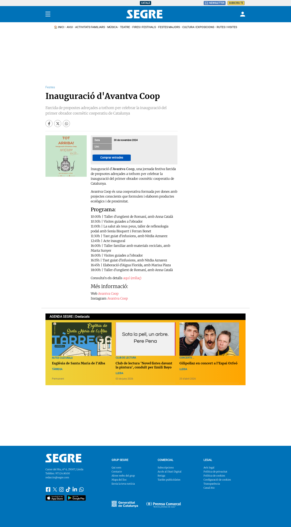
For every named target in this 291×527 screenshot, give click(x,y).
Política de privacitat (215, 471)
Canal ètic (209, 487)
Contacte (117, 471)
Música (112, 27)
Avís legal (208, 467)
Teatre (125, 27)
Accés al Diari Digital (169, 471)
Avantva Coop (108, 293)
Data (97, 140)
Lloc (97, 146)
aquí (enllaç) (132, 278)
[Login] (242, 14)
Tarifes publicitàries (169, 479)
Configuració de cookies (217, 479)
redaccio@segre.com (57, 477)
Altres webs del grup (123, 475)
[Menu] (47, 14)
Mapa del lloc (119, 479)
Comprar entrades (111, 157)
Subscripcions (166, 467)
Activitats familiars (90, 27)
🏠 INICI (59, 27)
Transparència (211, 483)
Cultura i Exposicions (198, 27)
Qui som (116, 467)
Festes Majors (169, 27)
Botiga (161, 475)
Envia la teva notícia (123, 483)
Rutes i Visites (227, 27)
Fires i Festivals (144, 27)
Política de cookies (214, 475)
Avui (70, 27)
